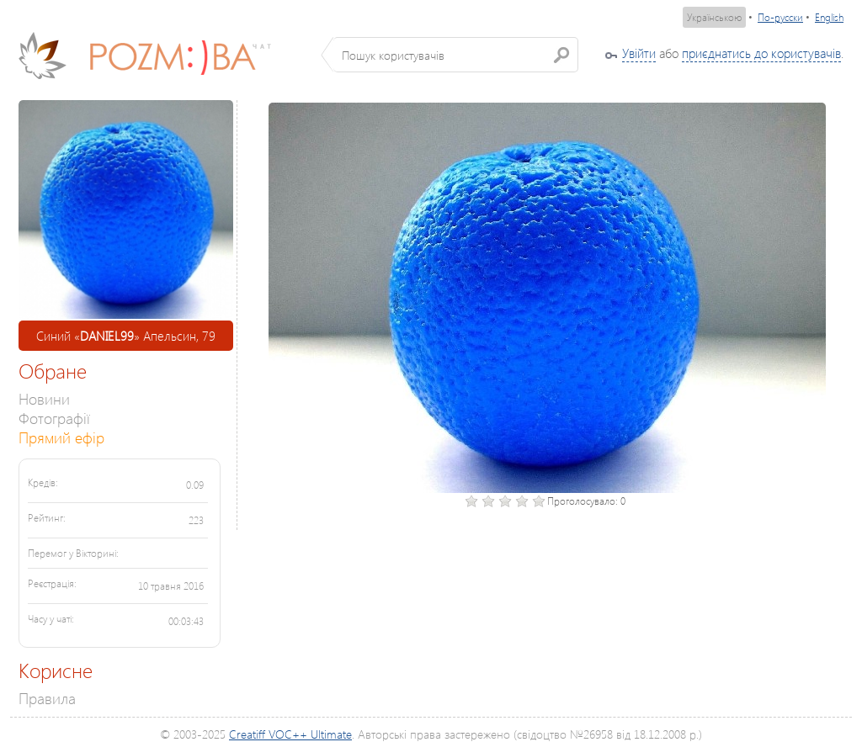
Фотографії (54, 417)
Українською (714, 17)
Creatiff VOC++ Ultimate (290, 734)
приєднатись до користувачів (761, 53)
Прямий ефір (61, 437)
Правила (47, 697)
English (829, 17)
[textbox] (455, 54)
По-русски (780, 17)
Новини (44, 398)
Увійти (639, 53)
